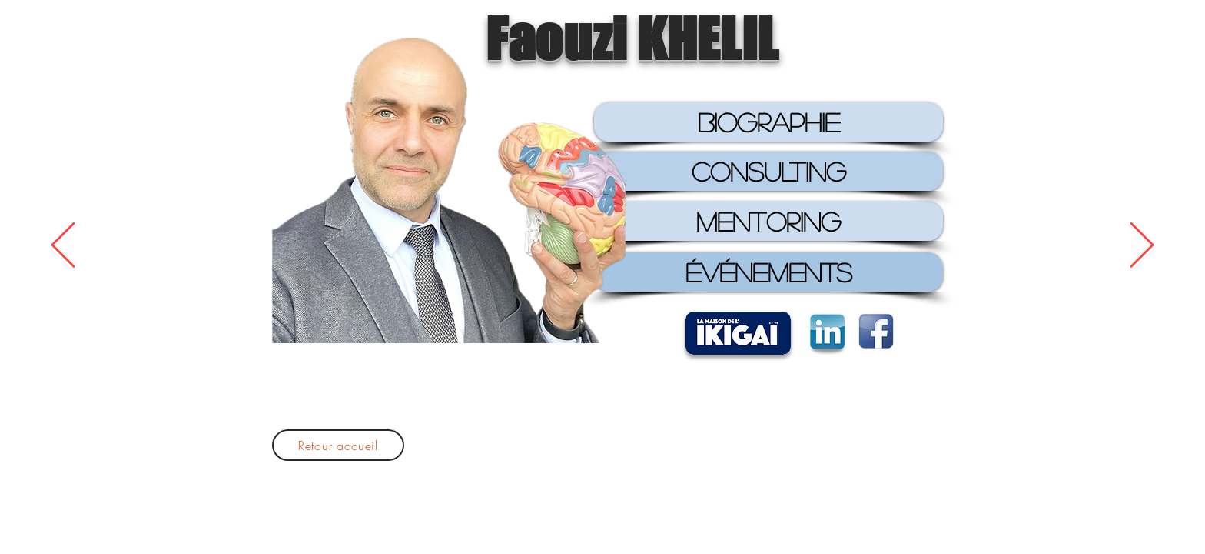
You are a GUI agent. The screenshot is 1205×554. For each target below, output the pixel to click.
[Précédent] (63, 246)
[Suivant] (1142, 246)
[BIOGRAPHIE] (768, 122)
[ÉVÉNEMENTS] (768, 272)
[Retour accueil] (338, 445)
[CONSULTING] (768, 171)
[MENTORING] (768, 221)
